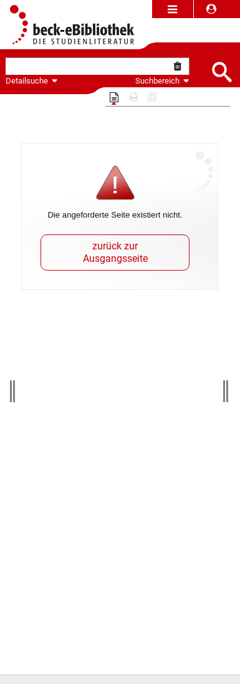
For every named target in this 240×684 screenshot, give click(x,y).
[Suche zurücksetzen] (180, 66)
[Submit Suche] (221, 70)
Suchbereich (162, 80)
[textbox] (88, 66)
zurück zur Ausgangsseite (115, 252)
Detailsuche (27, 80)
